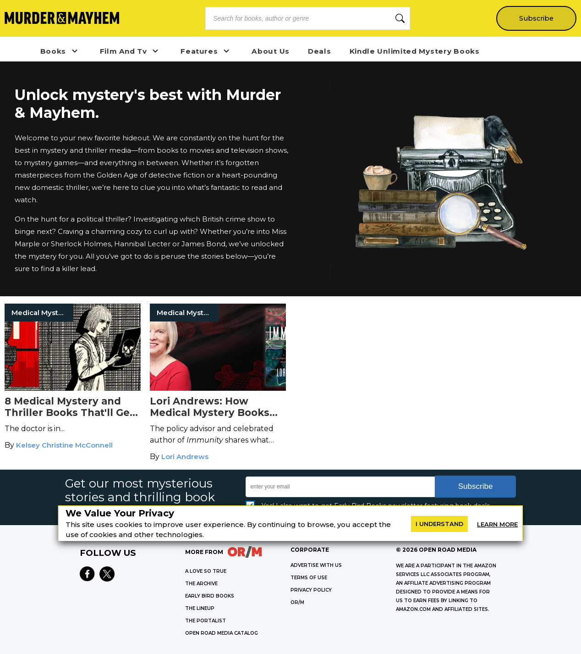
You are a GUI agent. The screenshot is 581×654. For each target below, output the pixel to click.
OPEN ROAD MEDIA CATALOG (221, 633)
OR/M (297, 602)
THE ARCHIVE (201, 584)
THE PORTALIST (205, 621)
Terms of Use (308, 578)
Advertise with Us (316, 565)
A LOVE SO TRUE (205, 571)
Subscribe (536, 18)
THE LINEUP (199, 608)
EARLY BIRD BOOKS (209, 596)
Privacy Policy (311, 590)
